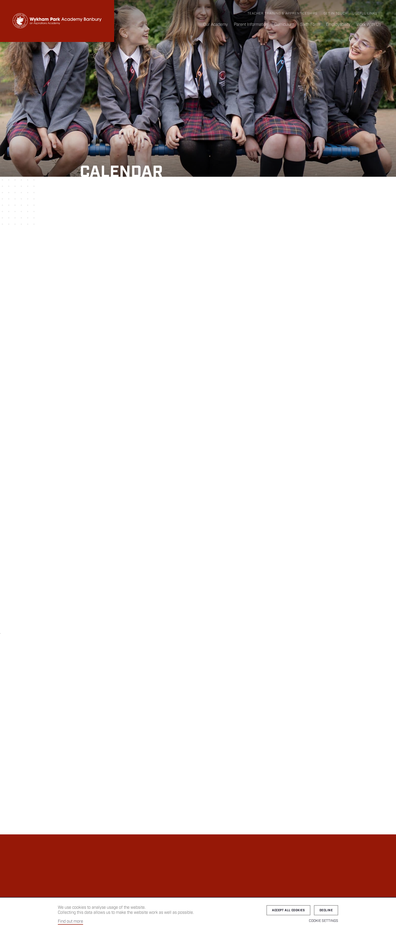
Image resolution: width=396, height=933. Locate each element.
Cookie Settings (323, 921)
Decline (326, 910)
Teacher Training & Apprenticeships (282, 13)
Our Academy (215, 24)
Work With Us (368, 24)
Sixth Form (310, 24)
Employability (338, 24)
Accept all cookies (288, 910)
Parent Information (251, 24)
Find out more (70, 921)
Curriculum (284, 24)
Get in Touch (336, 13)
